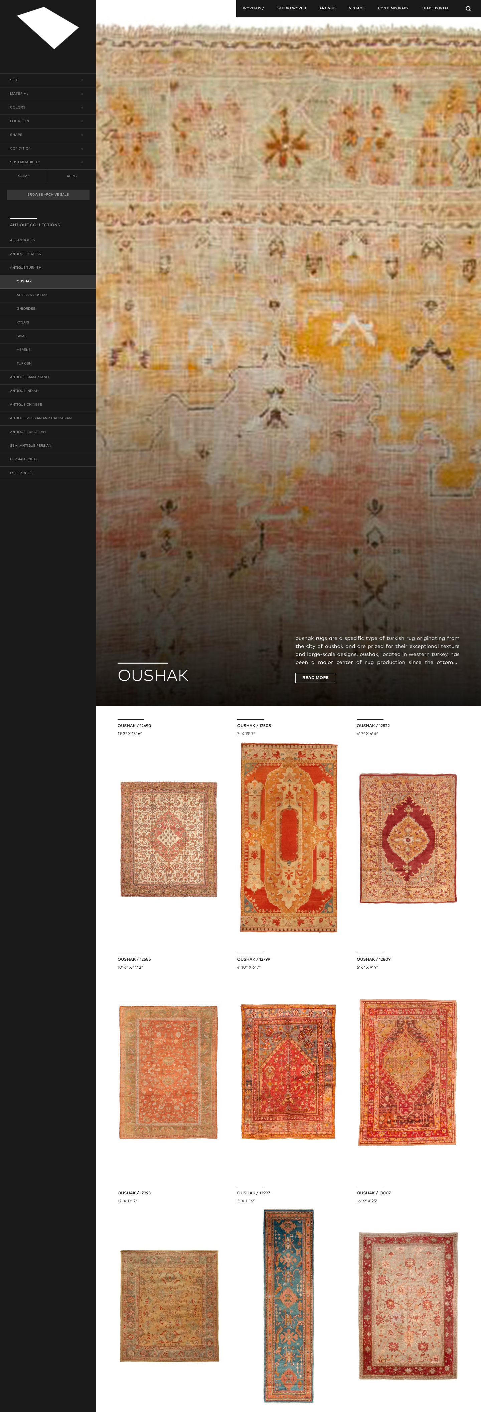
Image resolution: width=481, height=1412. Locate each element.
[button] (48, 80)
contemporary (393, 8)
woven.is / (253, 8)
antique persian (25, 254)
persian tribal (24, 459)
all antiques (22, 240)
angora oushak (32, 295)
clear (23, 176)
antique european (28, 432)
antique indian (24, 391)
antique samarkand (29, 377)
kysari (23, 322)
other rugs (21, 473)
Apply (72, 176)
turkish (24, 364)
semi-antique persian (30, 446)
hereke (24, 350)
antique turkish (25, 268)
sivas (22, 336)
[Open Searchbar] (468, 8)
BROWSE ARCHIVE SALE (48, 195)
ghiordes (26, 309)
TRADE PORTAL (435, 8)
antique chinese (26, 405)
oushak (24, 281)
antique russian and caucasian (41, 418)
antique (327, 8)
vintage (357, 8)
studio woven (291, 8)
